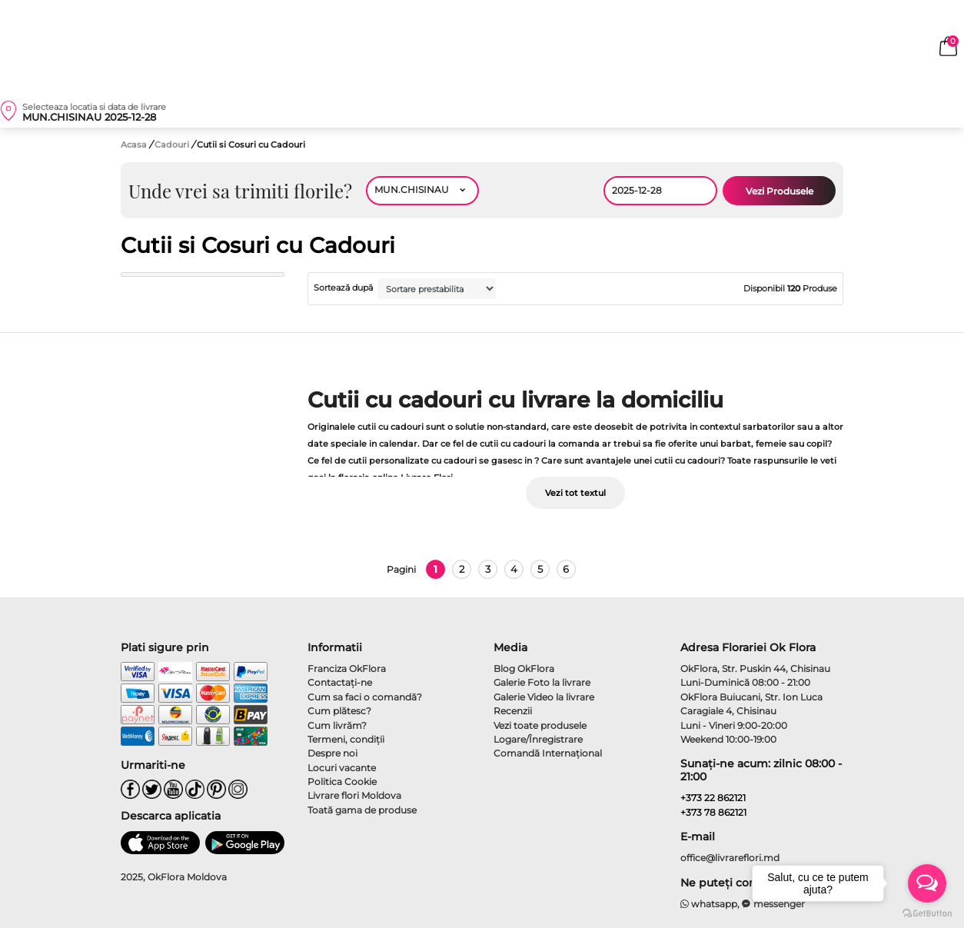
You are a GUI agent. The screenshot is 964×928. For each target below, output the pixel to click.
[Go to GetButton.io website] (927, 912)
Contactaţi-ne (339, 682)
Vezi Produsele (779, 191)
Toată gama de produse (362, 810)
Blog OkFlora (524, 668)
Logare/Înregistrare (538, 739)
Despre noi (332, 753)
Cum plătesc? (339, 711)
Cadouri (173, 144)
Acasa (134, 144)
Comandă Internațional (548, 753)
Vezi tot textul (575, 492)
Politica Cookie (342, 781)
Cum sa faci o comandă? (364, 697)
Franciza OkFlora (346, 668)
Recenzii (513, 711)
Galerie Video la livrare (544, 697)
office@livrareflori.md (730, 857)
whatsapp (709, 904)
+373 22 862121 (713, 797)
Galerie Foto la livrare (542, 682)
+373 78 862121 (713, 812)
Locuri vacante (341, 767)
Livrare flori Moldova (354, 795)
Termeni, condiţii (345, 739)
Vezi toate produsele (540, 725)
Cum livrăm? (337, 725)
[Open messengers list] (927, 883)
